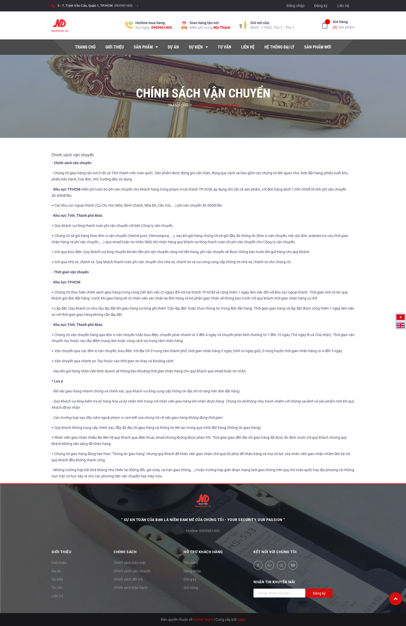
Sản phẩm (343, 24)
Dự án (56, 571)
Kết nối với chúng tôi (275, 552)
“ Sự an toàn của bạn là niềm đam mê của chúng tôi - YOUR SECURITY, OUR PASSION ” (203, 520)
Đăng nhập (295, 6)
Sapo (241, 619)
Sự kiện (57, 579)
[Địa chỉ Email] (279, 593)
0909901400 (123, 6)
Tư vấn (57, 588)
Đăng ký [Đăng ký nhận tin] (319, 593)
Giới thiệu (59, 563)
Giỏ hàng (191, 588)
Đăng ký (320, 6)
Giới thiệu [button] (61, 552)
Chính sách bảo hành (131, 588)
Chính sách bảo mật (130, 563)
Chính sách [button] (125, 552)
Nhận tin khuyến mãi (274, 582)
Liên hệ (343, 6)
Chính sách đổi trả (128, 579)
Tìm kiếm (191, 563)
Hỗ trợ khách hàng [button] (203, 552)
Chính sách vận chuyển (73, 154)
